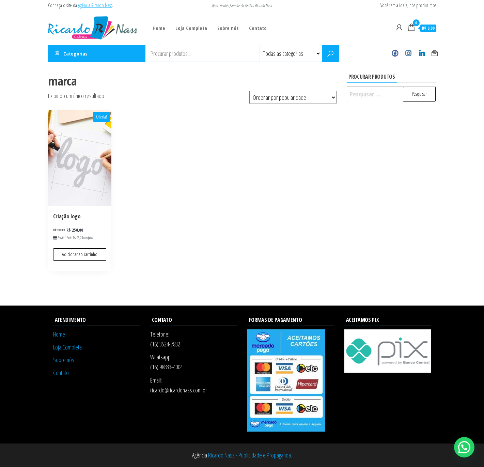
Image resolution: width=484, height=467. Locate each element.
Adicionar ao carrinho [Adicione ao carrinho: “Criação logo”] (79, 254)
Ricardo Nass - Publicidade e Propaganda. (250, 455)
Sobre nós (228, 28)
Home (159, 28)
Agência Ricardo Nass (95, 5)
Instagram (408, 53)
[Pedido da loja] (293, 97)
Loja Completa (191, 28)
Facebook (395, 53)
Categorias (75, 53)
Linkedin (421, 53)
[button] (464, 447)
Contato (258, 28)
